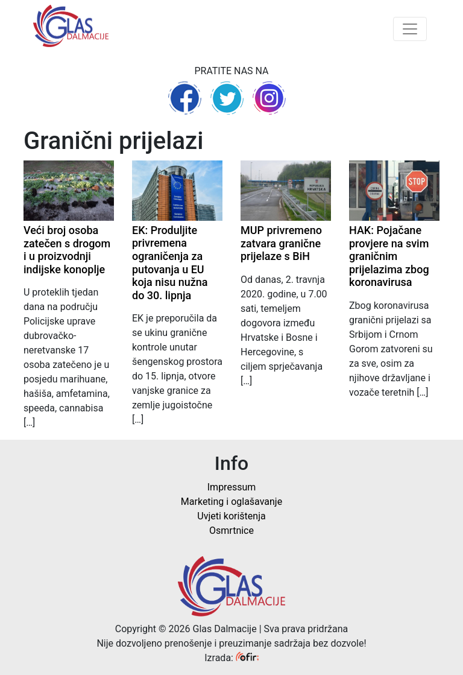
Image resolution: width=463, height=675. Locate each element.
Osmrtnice (231, 530)
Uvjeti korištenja (231, 516)
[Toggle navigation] (410, 29)
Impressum (231, 487)
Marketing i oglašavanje (231, 501)
